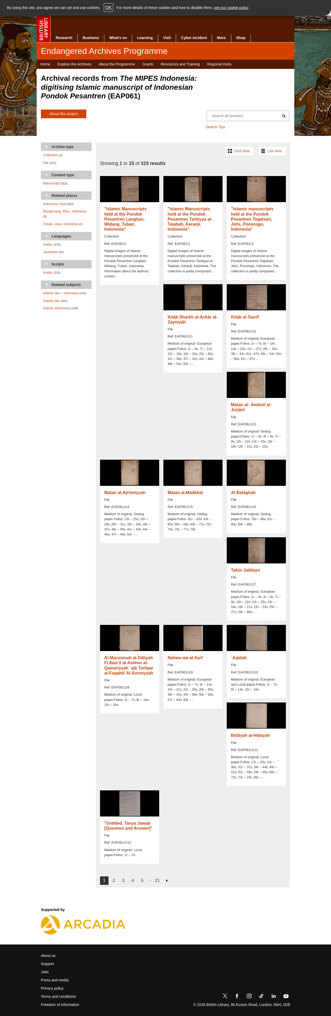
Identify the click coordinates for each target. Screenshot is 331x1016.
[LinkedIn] (273, 997)
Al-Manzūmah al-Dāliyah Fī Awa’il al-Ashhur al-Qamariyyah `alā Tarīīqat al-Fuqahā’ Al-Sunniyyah (128, 665)
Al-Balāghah (243, 492)
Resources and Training (180, 64)
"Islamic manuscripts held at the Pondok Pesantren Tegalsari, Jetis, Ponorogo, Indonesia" (252, 219)
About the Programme (117, 64)
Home (45, 64)
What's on (118, 38)
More (221, 38)
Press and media (55, 980)
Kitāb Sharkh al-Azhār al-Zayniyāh (192, 319)
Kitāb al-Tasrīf (245, 317)
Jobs (45, 972)
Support (47, 964)
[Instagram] (249, 997)
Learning (145, 38)
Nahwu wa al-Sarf (185, 658)
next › (167, 880)
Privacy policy (52, 988)
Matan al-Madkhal (185, 492)
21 (157, 880)
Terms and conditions (58, 996)
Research (64, 38)
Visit (167, 38)
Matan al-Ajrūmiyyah (124, 492)
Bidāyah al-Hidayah (250, 735)
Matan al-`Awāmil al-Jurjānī (251, 407)
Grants (147, 64)
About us (48, 955)
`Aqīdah (239, 658)
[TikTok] (261, 997)
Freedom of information (60, 1005)
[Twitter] (225, 997)
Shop (240, 38)
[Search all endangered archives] (241, 116)
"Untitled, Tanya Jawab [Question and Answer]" (128, 825)
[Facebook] (237, 997)
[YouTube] (286, 997)
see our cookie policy (231, 8)
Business (91, 38)
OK (108, 7)
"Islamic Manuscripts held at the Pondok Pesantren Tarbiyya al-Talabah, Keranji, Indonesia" (190, 219)
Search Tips (215, 127)
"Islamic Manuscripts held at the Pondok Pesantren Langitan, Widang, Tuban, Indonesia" (125, 219)
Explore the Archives (74, 64)
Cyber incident (194, 38)
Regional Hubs (219, 64)
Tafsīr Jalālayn (245, 570)
